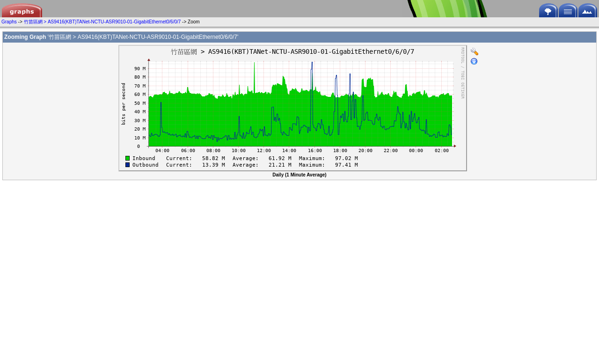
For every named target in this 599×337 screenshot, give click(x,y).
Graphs (9, 21)
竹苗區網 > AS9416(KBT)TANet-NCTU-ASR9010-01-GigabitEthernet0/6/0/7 (102, 21)
